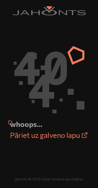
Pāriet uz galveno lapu (49, 135)
